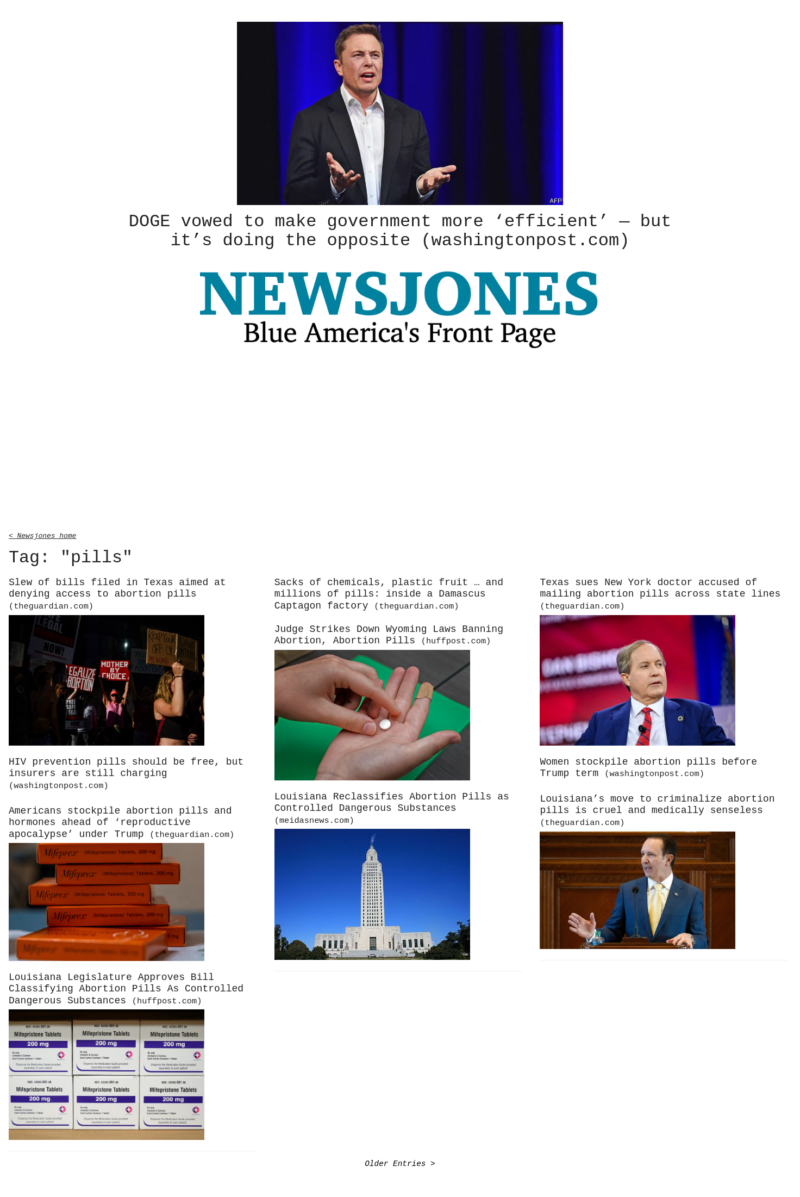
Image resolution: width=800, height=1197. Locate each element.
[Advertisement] (400, 440)
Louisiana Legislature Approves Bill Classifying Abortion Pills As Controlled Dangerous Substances (126, 987)
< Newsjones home (42, 533)
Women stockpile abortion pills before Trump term (648, 766)
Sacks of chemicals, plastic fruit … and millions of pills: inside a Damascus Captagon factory (388, 592)
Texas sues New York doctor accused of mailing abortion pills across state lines (660, 592)
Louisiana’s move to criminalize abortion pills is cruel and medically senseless (657, 808)
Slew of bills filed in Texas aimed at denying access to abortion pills (117, 592)
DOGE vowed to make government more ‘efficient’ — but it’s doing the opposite (400, 230)
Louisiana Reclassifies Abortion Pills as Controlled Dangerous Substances (391, 806)
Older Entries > (400, 1162)
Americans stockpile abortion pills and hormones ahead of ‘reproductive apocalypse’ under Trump (121, 821)
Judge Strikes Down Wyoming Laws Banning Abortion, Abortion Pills (388, 634)
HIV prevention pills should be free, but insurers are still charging (126, 771)
